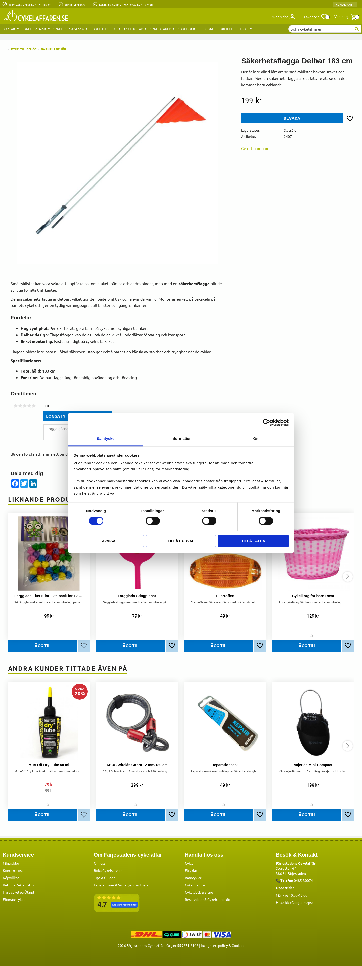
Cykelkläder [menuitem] (160, 28)
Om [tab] (256, 438)
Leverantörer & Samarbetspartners (121, 885)
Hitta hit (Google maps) (294, 902)
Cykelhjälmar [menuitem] (34, 28)
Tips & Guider (104, 877)
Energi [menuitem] (208, 28)
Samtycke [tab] (106, 438)
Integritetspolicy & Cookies (222, 945)
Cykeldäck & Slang (199, 892)
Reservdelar (194, 899)
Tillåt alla (253, 541)
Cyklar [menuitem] (9, 28)
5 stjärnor (33, 405)
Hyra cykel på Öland (18, 892)
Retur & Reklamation (19, 885)
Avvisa (109, 541)
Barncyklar (193, 877)
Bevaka (292, 118)
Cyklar (190, 863)
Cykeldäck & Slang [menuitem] (68, 28)
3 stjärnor (24, 405)
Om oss (99, 863)
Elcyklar (191, 870)
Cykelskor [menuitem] (186, 28)
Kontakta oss (13, 870)
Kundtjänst (345, 4)
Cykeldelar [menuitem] (133, 28)
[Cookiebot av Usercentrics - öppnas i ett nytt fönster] (267, 422)
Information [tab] (181, 438)
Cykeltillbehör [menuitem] (104, 28)
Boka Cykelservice (108, 870)
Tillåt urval (181, 541)
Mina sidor (11, 863)
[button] (316, 16)
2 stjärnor (20, 405)
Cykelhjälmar (195, 885)
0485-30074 (303, 880)
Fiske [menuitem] (244, 28)
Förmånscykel (14, 899)
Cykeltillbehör (218, 899)
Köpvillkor (11, 877)
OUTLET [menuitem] (226, 28)
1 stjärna (15, 405)
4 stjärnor (29, 405)
